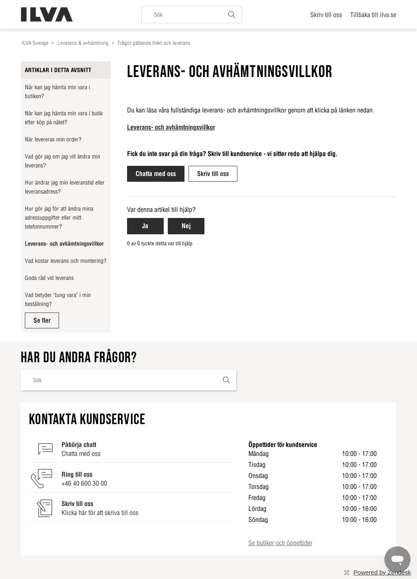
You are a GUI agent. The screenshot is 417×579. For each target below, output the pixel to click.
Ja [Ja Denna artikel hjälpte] (145, 226)
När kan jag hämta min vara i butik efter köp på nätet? (64, 118)
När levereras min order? (53, 139)
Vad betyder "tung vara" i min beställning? (58, 299)
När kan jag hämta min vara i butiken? (57, 92)
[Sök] (191, 15)
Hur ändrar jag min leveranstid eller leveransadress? (65, 187)
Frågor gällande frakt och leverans (154, 43)
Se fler (41, 320)
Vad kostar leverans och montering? (65, 260)
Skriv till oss (326, 15)
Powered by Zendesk (382, 572)
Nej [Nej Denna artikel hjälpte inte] (186, 226)
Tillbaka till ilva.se (373, 15)
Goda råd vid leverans (49, 278)
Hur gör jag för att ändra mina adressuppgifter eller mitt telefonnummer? (59, 217)
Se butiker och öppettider (280, 543)
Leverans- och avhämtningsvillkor (64, 243)
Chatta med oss (156, 174)
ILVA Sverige (35, 43)
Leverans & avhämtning (83, 43)
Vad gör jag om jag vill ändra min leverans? (62, 161)
